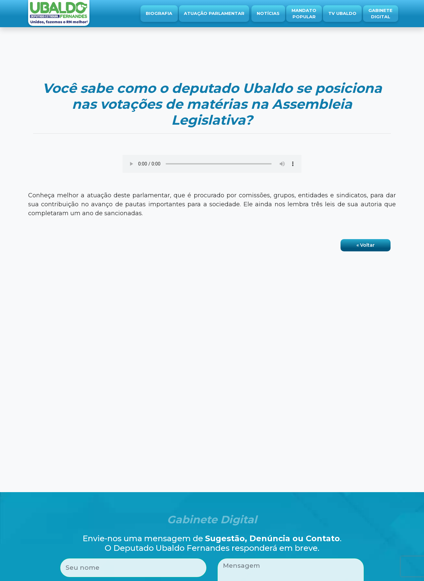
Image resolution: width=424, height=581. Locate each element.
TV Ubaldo (342, 13)
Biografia (159, 13)
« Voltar (365, 245)
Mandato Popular (304, 14)
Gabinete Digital (380, 14)
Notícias (268, 13)
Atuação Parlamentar (214, 13)
